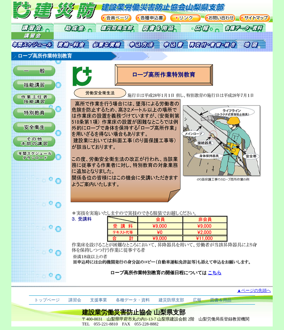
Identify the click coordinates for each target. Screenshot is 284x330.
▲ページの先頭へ (254, 290)
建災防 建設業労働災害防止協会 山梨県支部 (46, 10)
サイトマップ (255, 18)
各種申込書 (151, 18)
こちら (214, 272)
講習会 (75, 300)
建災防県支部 (171, 300)
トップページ (47, 300)
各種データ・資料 (133, 300)
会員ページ (116, 18)
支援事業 (98, 300)
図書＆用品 (220, 300)
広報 (197, 300)
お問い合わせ (220, 18)
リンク (185, 18)
